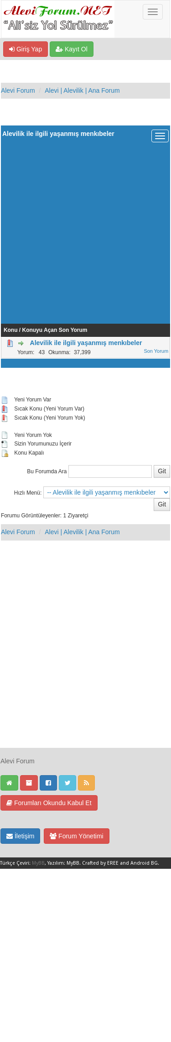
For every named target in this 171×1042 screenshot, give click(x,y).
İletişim (20, 836)
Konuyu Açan (39, 330)
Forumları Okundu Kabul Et (49, 803)
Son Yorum (73, 330)
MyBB (38, 863)
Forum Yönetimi (76, 836)
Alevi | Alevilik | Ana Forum (82, 90)
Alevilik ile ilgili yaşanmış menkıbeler (86, 342)
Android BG (144, 863)
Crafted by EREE (100, 863)
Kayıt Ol (72, 49)
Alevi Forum (18, 90)
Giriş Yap (25, 49)
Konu (11, 330)
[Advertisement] (85, 229)
